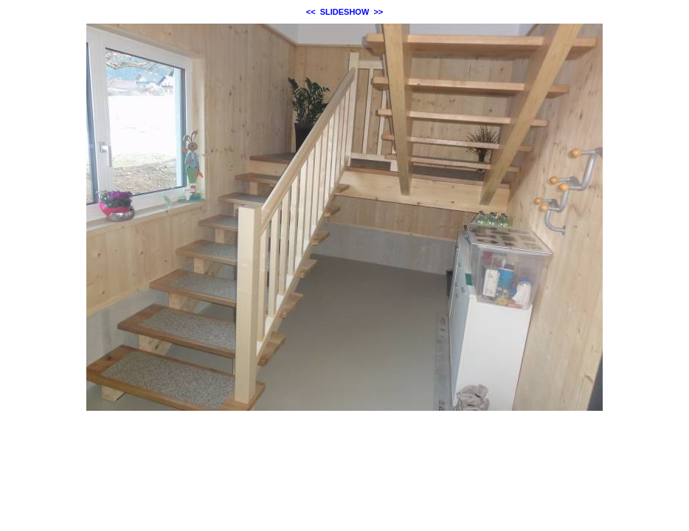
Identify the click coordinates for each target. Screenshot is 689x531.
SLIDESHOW (345, 11)
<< (311, 11)
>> (378, 11)
